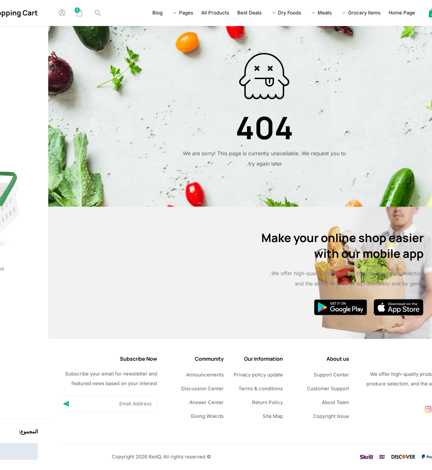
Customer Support (280, 388)
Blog (109, 13)
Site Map (224, 416)
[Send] (18, 403)
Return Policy (219, 402)
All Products (167, 13)
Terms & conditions (212, 388)
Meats (276, 13)
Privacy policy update (210, 375)
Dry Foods (241, 13)
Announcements (157, 375)
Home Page (353, 13)
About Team (287, 402)
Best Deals (201, 13)
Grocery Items (316, 13)
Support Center (283, 375)
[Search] (49, 13)
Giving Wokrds (159, 416)
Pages (138, 13)
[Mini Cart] (31, 12)
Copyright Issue (283, 416)
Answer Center (158, 402)
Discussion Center (154, 388)
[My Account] (13, 13)
